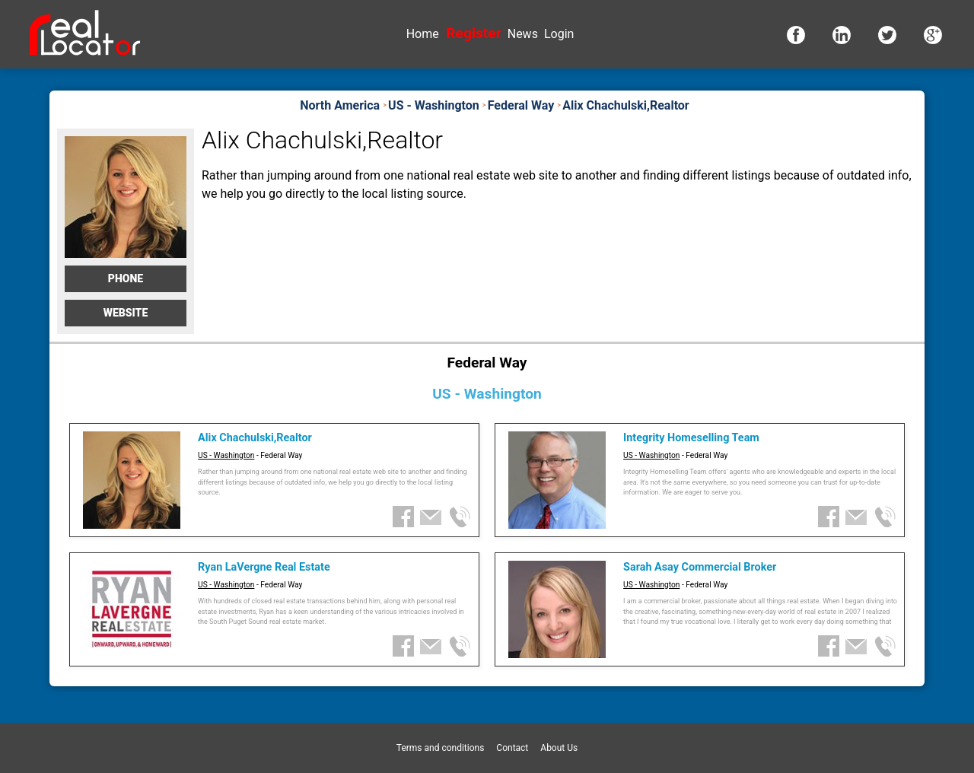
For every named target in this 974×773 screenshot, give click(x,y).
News (523, 34)
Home (422, 34)
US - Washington (226, 455)
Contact (512, 748)
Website (125, 313)
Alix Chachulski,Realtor (255, 437)
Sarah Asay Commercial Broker (699, 567)
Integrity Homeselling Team (691, 437)
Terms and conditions (440, 748)
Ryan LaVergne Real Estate (264, 567)
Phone (125, 278)
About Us (559, 748)
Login (559, 34)
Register (473, 33)
